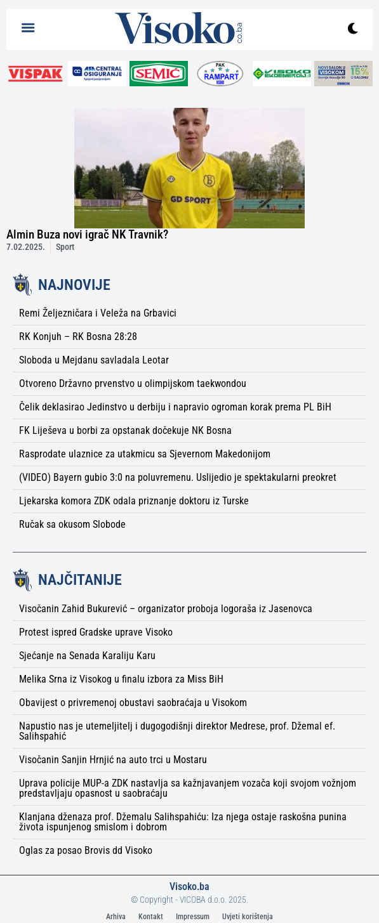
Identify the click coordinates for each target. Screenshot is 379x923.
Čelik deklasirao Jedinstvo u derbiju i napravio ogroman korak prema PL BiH (175, 407)
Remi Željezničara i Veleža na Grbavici (97, 313)
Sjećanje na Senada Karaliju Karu (87, 656)
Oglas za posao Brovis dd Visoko (85, 850)
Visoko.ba (189, 886)
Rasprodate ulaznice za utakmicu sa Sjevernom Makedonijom (144, 454)
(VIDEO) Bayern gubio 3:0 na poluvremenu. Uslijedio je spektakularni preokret (177, 477)
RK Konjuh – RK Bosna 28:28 (78, 337)
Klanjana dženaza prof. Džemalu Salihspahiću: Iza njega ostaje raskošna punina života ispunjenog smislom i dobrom (183, 822)
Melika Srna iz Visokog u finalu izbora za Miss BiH (121, 679)
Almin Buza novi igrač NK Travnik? (87, 234)
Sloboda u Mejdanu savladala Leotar (94, 360)
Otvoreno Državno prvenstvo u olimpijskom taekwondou (132, 383)
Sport (65, 247)
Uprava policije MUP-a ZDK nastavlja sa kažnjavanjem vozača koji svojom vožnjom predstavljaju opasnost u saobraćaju (187, 788)
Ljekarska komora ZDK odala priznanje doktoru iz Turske (134, 501)
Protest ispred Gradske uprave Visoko (96, 632)
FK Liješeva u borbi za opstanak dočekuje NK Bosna (125, 430)
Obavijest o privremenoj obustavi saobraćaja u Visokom (133, 703)
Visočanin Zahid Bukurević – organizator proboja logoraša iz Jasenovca (165, 609)
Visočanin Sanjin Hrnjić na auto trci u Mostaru (113, 760)
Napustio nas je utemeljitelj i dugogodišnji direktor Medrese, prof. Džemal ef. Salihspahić (177, 731)
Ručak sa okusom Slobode (72, 524)
